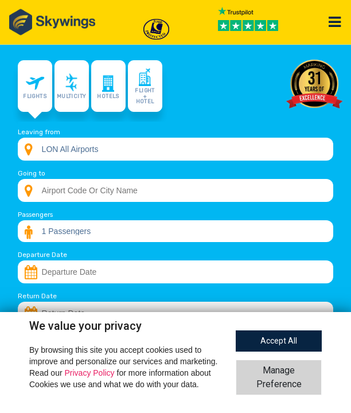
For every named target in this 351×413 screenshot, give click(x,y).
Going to (31, 173)
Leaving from (39, 132)
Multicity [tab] (71, 86)
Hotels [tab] (108, 86)
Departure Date (42, 255)
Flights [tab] (34, 86)
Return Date (37, 296)
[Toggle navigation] (335, 22)
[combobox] (176, 149)
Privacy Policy (90, 372)
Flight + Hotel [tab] (144, 86)
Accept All (278, 340)
